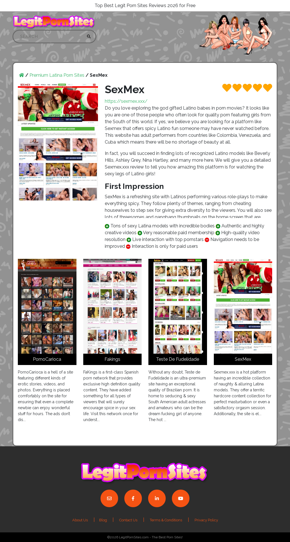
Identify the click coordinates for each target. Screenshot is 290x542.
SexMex (243, 359)
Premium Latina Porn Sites (56, 75)
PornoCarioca (47, 359)
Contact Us (128, 520)
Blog (103, 520)
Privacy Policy (206, 520)
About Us (80, 520)
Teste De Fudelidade (177, 359)
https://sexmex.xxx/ (126, 101)
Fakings (112, 359)
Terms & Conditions (166, 520)
